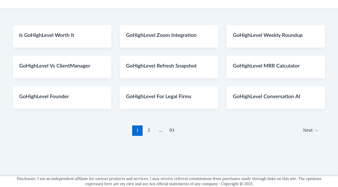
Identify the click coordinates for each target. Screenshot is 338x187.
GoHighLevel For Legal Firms (158, 96)
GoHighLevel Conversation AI (266, 96)
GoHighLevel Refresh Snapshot (161, 65)
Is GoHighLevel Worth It (46, 35)
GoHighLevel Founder (44, 96)
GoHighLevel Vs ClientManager (54, 65)
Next (310, 130)
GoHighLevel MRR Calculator (266, 65)
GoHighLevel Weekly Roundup (268, 35)
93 (171, 130)
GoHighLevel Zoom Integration (161, 35)
